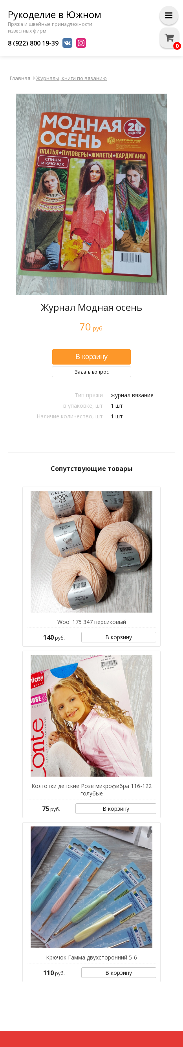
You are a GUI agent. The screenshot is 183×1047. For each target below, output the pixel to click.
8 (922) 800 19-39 (33, 43)
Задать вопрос (92, 371)
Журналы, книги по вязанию (71, 78)
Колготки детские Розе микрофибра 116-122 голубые (91, 789)
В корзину (118, 637)
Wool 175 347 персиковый (91, 622)
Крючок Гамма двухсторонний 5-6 (91, 957)
